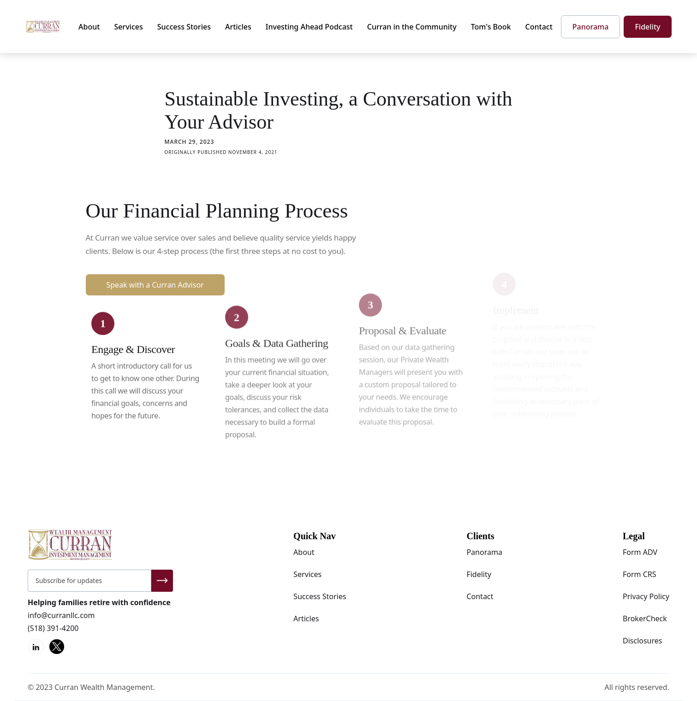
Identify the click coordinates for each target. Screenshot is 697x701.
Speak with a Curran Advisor (155, 285)
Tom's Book (491, 27)
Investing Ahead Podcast (309, 27)
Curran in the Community (412, 27)
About (89, 27)
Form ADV (640, 552)
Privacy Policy (646, 596)
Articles (238, 27)
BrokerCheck (645, 618)
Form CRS (639, 574)
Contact (539, 27)
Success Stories (184, 27)
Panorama (484, 552)
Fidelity (478, 574)
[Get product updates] (89, 581)
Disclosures (642, 641)
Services (128, 27)
